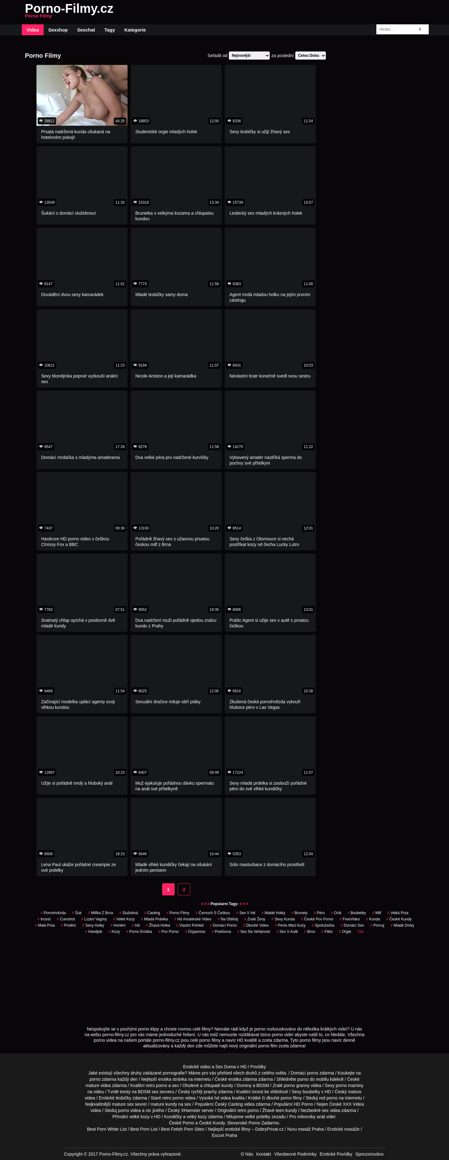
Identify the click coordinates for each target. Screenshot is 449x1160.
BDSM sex (148, 1091)
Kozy (114, 931)
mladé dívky (402, 925)
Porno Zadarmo (264, 1122)
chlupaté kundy (218, 1085)
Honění (118, 925)
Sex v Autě (287, 931)
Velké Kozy (124, 919)
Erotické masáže (343, 1129)
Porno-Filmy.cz (69, 12)
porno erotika (139, 931)
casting (152, 913)
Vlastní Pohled (189, 925)
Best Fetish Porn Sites (183, 1129)
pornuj (377, 925)
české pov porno (317, 919)
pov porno (168, 931)
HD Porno (303, 1104)
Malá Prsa (45, 925)
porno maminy (350, 1085)
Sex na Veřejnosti (253, 931)
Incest (44, 919)
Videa (33, 29)
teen (280, 1110)
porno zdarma (102, 1079)
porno (312, 1072)
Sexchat (86, 29)
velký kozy (197, 1116)
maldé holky (273, 913)
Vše (360, 931)
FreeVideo (350, 919)
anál (321, 1116)
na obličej (228, 919)
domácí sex (352, 925)
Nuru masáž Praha (305, 1129)
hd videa (222, 1097)
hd (136, 925)
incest (257, 1091)
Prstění (68, 925)
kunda (373, 919)
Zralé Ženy (254, 919)
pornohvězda (53, 913)
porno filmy (291, 1097)
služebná (128, 913)
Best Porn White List (107, 1129)
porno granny (297, 1085)
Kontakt (263, 1154)
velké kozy (139, 1116)
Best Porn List (143, 1129)
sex (325, 1110)
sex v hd (245, 913)
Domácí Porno (223, 925)
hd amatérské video (192, 919)
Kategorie (135, 29)
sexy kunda (283, 919)
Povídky (258, 1066)
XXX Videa (353, 1104)
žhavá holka (158, 925)
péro (319, 913)
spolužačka (323, 925)
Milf (376, 913)
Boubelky (356, 913)
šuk (77, 913)
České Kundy (399, 919)
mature (92, 1085)
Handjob (93, 931)
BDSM (262, 1085)
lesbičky (123, 1097)
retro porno (156, 1085)
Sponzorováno (369, 1154)
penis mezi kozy (290, 925)
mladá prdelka (154, 919)
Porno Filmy (177, 913)
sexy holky (93, 925)
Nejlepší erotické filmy (229, 1129)
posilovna (221, 931)
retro (241, 1110)
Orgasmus (195, 931)
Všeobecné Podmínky (295, 1154)
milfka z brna (100, 913)
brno (309, 931)
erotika (164, 1079)
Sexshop (58, 29)
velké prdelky (257, 1116)
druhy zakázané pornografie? (159, 1072)
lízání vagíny (94, 919)
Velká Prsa (397, 913)
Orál (336, 913)
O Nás (247, 1154)
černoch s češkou (213, 913)
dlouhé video (255, 925)
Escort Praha (224, 1135)
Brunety (299, 913)
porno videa (129, 1110)
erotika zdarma (242, 1079)
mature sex (122, 1104)
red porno (328, 1097)
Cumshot (66, 919)
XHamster (190, 1110)
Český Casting (229, 1104)
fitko (327, 931)
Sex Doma (225, 1066)
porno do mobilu (313, 1079)
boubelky (311, 1091)
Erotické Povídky (336, 1154)
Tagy (109, 29)
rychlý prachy (204, 1091)
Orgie (345, 931)
